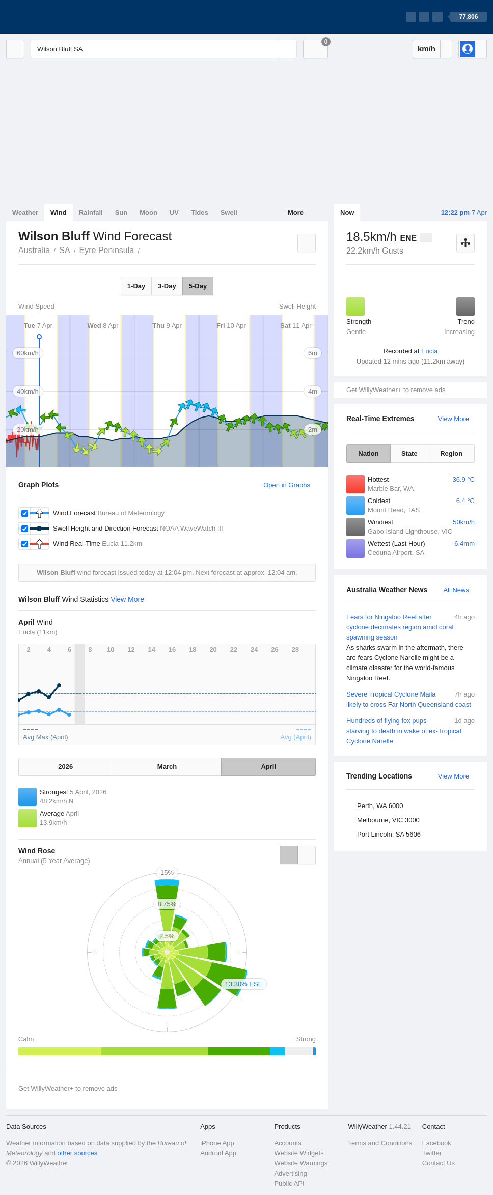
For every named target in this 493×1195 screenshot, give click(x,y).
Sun (121, 212)
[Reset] (270, 49)
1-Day (136, 286)
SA (64, 250)
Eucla (429, 351)
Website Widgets (298, 1153)
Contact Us (438, 1163)
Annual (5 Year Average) (54, 861)
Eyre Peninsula (106, 250)
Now (347, 212)
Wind (58, 212)
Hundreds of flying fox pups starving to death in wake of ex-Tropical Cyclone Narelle (410, 730)
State (409, 453)
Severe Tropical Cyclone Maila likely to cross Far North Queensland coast (410, 698)
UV (174, 212)
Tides (199, 212)
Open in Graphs (286, 485)
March (167, 766)
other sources (77, 1153)
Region (451, 453)
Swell (229, 212)
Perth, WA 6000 (380, 806)
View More (453, 419)
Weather (25, 212)
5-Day (198, 286)
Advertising (290, 1173)
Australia (34, 250)
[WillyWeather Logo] (54, 16)
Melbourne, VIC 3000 (388, 820)
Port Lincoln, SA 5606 (389, 834)
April (268, 766)
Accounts (287, 1143)
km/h (426, 48)
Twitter (432, 1153)
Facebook (436, 1143)
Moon (148, 212)
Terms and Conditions (380, 1143)
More (296, 212)
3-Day (167, 286)
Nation (368, 453)
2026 (65, 766)
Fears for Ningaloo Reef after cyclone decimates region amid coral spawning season (410, 647)
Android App (218, 1153)
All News (456, 590)
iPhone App (217, 1143)
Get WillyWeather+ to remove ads (395, 390)
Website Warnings (300, 1163)
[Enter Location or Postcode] (164, 49)
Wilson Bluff (145, 249)
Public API (289, 1183)
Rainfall (91, 212)
